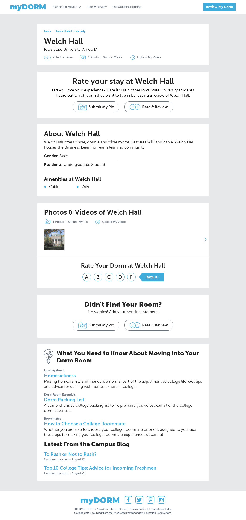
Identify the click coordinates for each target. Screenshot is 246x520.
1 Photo (88, 57)
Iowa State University (70, 31)
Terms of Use (118, 509)
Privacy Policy (137, 509)
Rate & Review (97, 7)
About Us (102, 509)
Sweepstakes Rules (160, 509)
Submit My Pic (113, 57)
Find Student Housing (126, 7)
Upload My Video (149, 57)
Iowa (47, 31)
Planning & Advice (64, 7)
